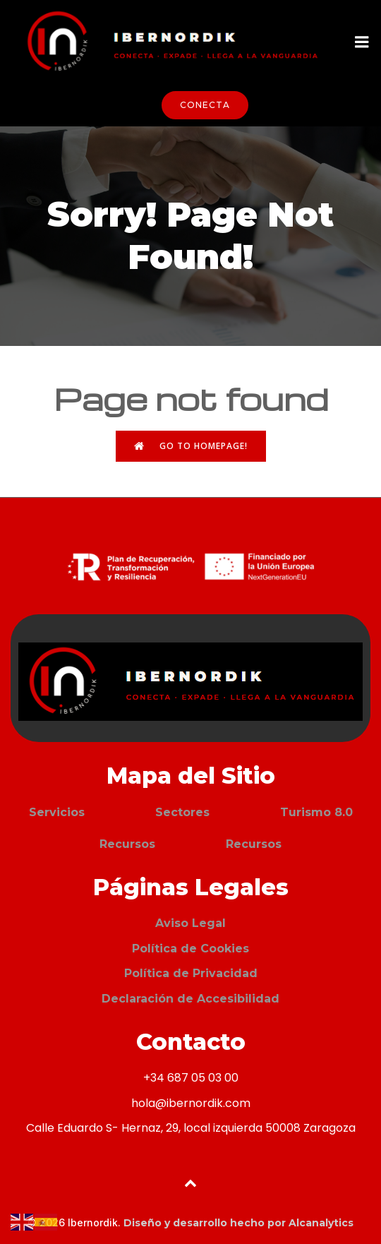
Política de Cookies (190, 948)
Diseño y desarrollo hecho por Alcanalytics (238, 1222)
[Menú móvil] (362, 42)
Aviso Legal (190, 923)
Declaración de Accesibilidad (190, 998)
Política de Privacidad (191, 973)
